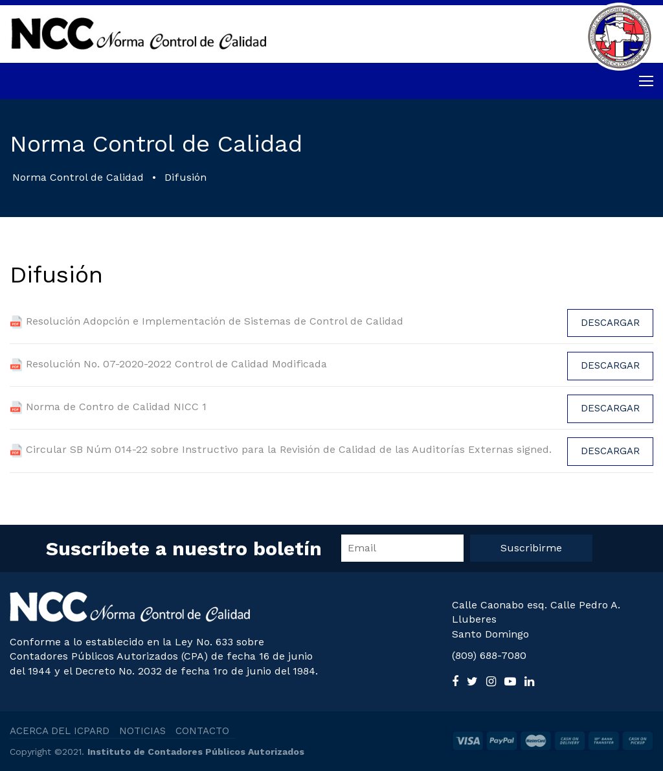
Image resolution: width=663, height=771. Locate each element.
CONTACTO (202, 731)
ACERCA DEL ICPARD (59, 731)
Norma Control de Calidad (78, 177)
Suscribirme (531, 548)
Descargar (610, 322)
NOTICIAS (142, 731)
